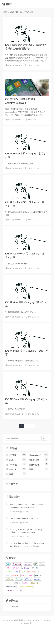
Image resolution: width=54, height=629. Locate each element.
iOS (35, 564)
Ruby (42, 564)
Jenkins (37, 579)
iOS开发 (11, 65)
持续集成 (33, 465)
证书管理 (17, 583)
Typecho (35, 568)
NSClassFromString (13, 590)
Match (8, 583)
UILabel (15, 575)
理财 (9, 474)
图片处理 (38, 575)
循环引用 (15, 568)
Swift (9, 460)
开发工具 (11, 469)
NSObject (34, 583)
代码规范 (31, 572)
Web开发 (11, 465)
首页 (5, 12)
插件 (17, 572)
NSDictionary (11, 587)
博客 (31, 469)
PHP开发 (33, 460)
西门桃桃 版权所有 (23, 620)
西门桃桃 (6, 4)
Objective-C (18, 65)
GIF (30, 575)
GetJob (15, 607)
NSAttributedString (25, 587)
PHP (8, 568)
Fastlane (9, 572)
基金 (7, 575)
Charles (19, 579)
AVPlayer (9, 579)
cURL (25, 583)
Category (27, 564)
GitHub (23, 575)
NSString (28, 579)
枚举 (23, 572)
